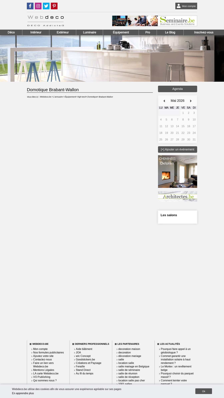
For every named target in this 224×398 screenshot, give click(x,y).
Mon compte (185, 6)
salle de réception (128, 377)
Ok (203, 391)
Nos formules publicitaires (48, 352)
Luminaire (89, 32)
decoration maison (129, 349)
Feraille (80, 366)
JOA (78, 352)
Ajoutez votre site (43, 356)
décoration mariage (129, 356)
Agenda (177, 89)
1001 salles (125, 384)
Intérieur (35, 32)
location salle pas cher (131, 380)
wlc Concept (83, 356)
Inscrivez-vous (203, 32)
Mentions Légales (43, 370)
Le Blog (170, 32)
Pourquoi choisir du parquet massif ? (177, 375)
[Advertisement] (177, 281)
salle (121, 359)
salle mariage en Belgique (133, 366)
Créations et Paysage (88, 363)
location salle (126, 363)
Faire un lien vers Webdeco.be (43, 364)
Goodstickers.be (85, 359)
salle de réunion (127, 373)
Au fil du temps (84, 373)
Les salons (169, 215)
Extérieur (63, 32)
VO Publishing (41, 377)
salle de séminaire (129, 370)
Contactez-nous (42, 359)
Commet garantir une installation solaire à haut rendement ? (175, 359)
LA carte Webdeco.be (45, 373)
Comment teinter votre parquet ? (174, 382)
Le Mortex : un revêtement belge (176, 368)
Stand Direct (83, 370)
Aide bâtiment (84, 349)
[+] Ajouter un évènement (177, 149)
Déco (11, 32)
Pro (147, 32)
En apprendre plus (23, 393)
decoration (124, 352)
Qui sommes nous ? (45, 380)
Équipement (121, 32)
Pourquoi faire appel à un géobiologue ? (176, 350)
